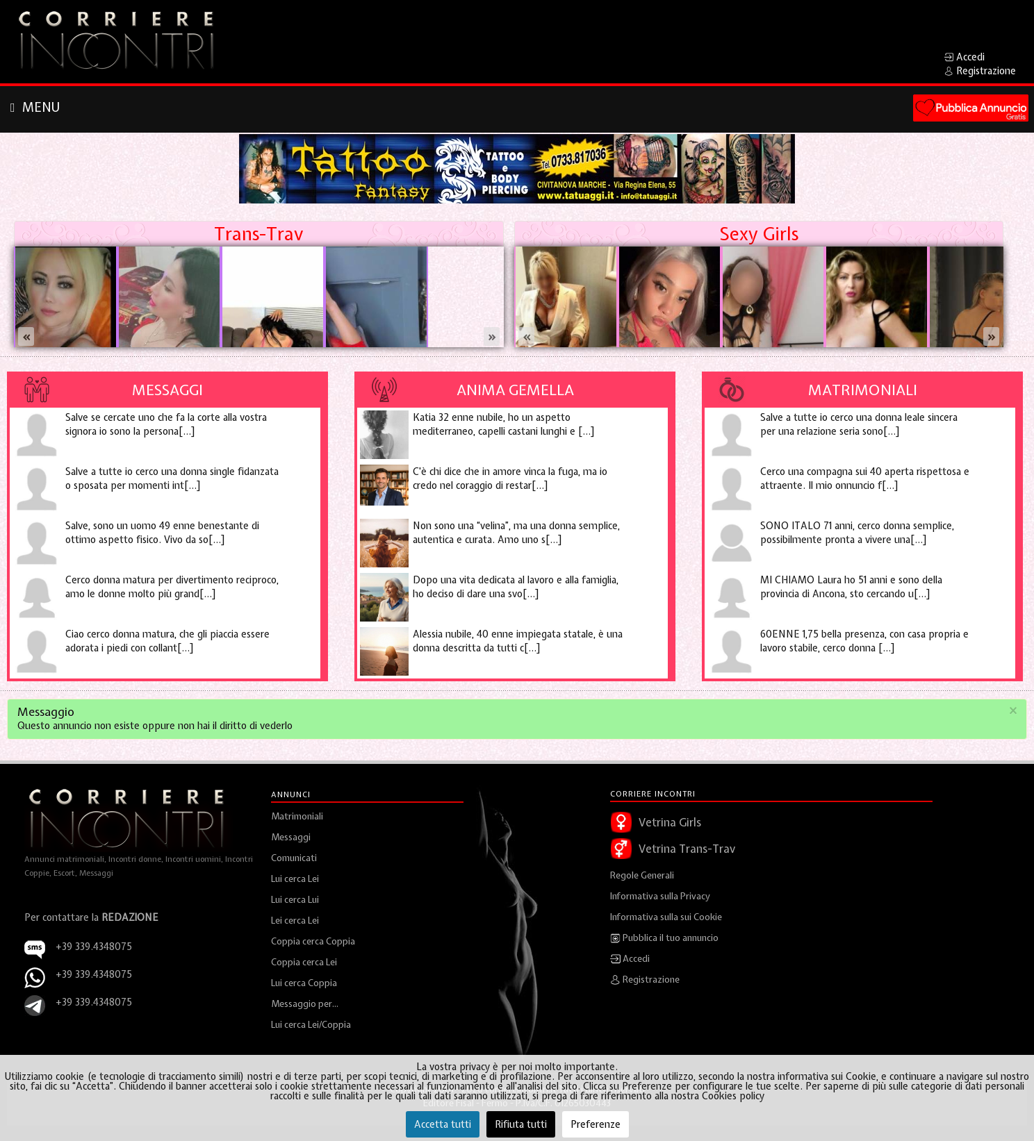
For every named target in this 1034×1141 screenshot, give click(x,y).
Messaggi (167, 389)
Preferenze (596, 1124)
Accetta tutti (442, 1124)
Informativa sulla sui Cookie (666, 917)
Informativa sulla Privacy (660, 896)
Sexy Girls (758, 234)
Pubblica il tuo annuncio (664, 938)
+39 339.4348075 (94, 974)
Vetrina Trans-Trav (687, 849)
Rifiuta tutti (521, 1124)
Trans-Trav (258, 234)
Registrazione (645, 980)
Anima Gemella (515, 389)
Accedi (630, 959)
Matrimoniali (862, 389)
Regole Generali (642, 875)
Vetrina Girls (670, 822)
